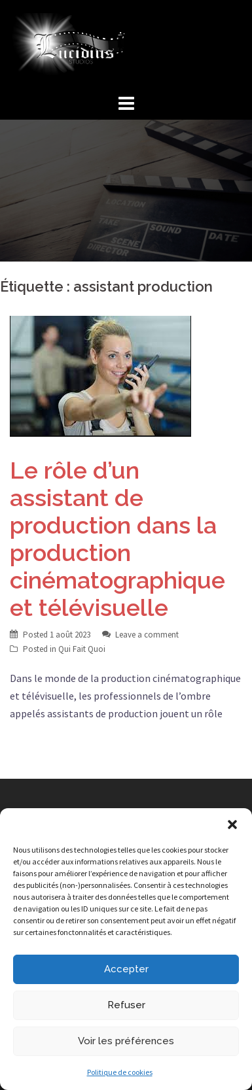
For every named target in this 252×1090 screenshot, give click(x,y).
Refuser (126, 1005)
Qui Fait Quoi (81, 649)
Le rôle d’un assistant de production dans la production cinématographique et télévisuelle (117, 538)
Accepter (126, 969)
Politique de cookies (120, 1072)
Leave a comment (147, 634)
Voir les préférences (126, 1041)
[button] (232, 824)
